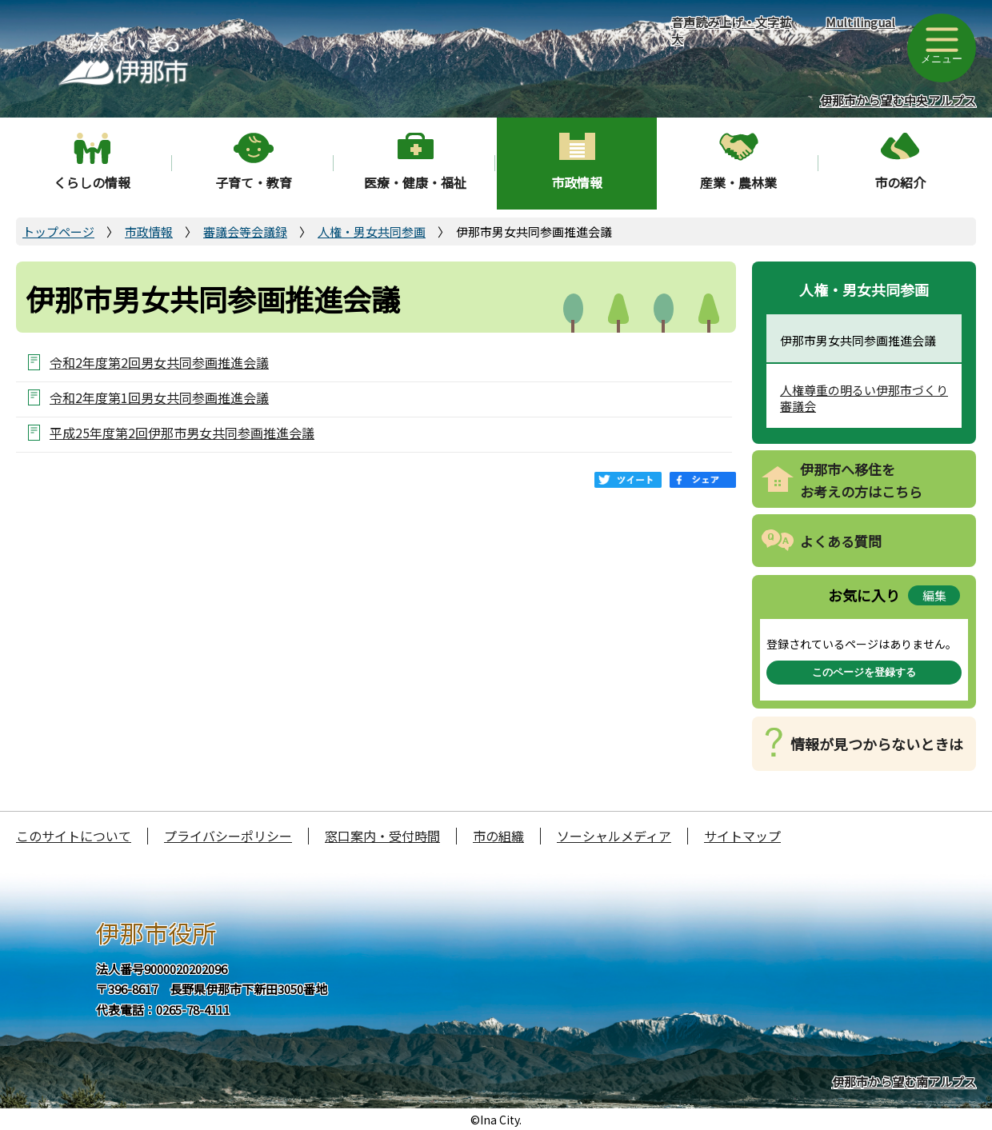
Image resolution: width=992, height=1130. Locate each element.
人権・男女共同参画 (372, 231)
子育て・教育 (253, 182)
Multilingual (860, 22)
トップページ (58, 231)
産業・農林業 (738, 182)
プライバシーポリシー (228, 835)
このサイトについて (73, 835)
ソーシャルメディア (614, 835)
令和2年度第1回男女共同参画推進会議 (159, 397)
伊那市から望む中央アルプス (898, 100)
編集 (934, 595)
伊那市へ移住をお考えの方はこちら (861, 480)
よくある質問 (841, 541)
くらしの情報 (92, 182)
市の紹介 (900, 182)
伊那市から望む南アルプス (904, 1081)
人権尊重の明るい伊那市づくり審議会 (864, 397)
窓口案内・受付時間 (382, 835)
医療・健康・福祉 (415, 182)
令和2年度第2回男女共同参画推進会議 (159, 362)
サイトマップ (742, 835)
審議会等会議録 (245, 231)
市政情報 (576, 182)
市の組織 (498, 835)
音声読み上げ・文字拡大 (731, 30)
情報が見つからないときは (876, 743)
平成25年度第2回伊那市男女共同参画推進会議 (182, 432)
